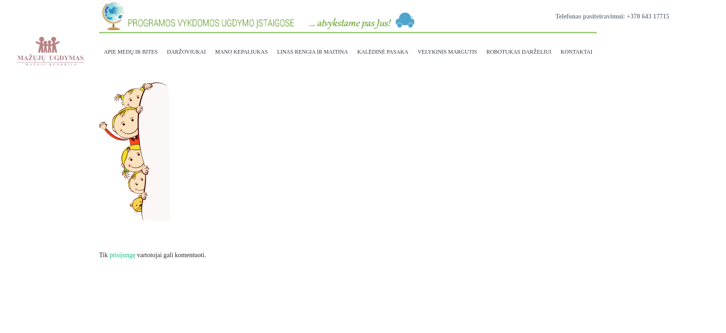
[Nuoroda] (50, 51)
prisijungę (122, 255)
